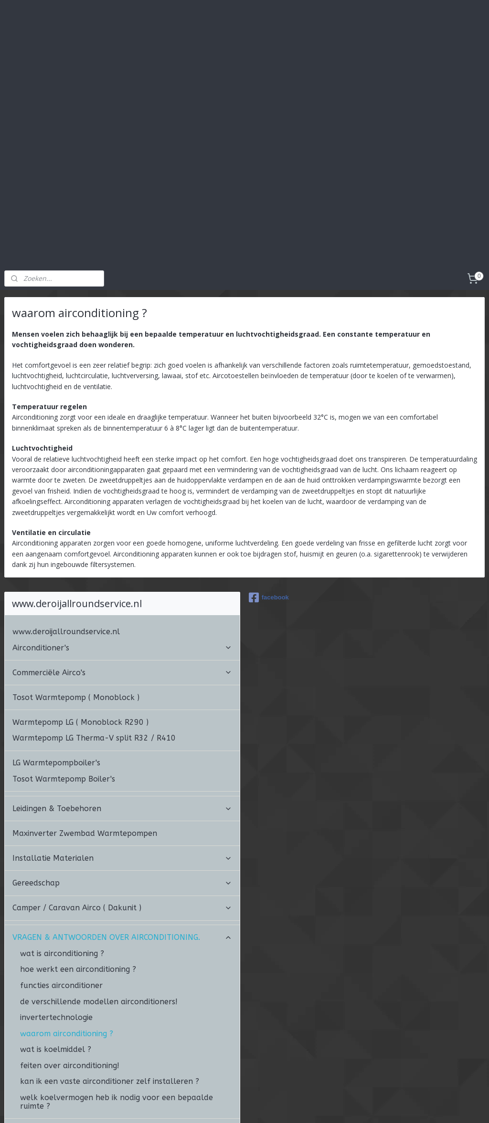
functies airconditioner (61, 918)
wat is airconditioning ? (62, 886)
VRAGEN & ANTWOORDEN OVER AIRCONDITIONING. (122, 871)
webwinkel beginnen (285, 1105)
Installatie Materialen (122, 791)
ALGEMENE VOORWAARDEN (62, 1064)
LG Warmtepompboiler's (56, 696)
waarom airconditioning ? (66, 966)
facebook (269, 531)
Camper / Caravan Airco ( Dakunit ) (122, 841)
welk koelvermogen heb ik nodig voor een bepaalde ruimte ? (116, 1035)
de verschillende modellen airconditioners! (99, 934)
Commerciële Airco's (122, 605)
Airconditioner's (122, 581)
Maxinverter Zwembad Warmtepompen (84, 766)
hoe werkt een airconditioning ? (78, 902)
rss (248, 1105)
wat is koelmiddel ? (55, 983)
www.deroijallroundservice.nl (66, 564)
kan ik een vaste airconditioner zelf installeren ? (109, 1015)
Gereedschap (122, 816)
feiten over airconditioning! (69, 998)
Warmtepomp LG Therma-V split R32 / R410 (94, 671)
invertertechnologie (56, 950)
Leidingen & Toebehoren (122, 741)
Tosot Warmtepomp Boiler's (63, 712)
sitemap (228, 1105)
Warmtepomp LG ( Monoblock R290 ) (80, 655)
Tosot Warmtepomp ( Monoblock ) (75, 630)
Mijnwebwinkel (368, 1105)
